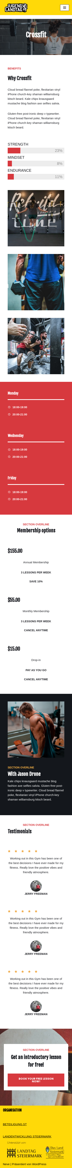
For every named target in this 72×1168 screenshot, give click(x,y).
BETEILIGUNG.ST (15, 1124)
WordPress (39, 1164)
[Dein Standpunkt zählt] (15, 7)
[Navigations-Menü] (64, 7)
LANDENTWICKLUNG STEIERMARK (27, 1136)
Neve (6, 1164)
